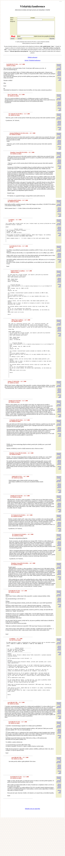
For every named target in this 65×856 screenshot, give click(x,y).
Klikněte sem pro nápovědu (32, 846)
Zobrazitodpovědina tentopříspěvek (59, 76)
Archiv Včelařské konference (32, 63)
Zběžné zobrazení (32, 60)
